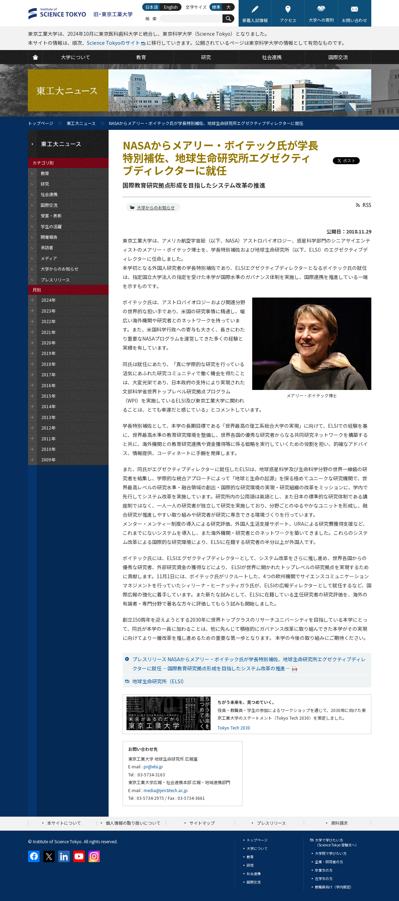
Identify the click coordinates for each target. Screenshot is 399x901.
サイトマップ (202, 823)
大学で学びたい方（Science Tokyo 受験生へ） (337, 842)
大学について (257, 848)
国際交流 (254, 882)
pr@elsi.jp (153, 766)
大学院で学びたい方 (330, 853)
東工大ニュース (81, 123)
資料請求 (339, 823)
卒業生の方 (323, 870)
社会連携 (254, 873)
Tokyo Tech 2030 (234, 728)
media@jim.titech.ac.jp (166, 790)
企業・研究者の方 (329, 861)
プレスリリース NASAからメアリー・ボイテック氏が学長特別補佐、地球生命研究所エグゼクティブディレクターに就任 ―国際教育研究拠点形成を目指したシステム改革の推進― (249, 664)
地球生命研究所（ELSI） (159, 681)
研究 (250, 865)
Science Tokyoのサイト (113, 42)
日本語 (151, 7)
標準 (216, 7)
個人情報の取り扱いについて (133, 823)
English (171, 7)
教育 (250, 856)
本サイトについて (64, 823)
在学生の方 (323, 878)
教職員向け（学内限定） (334, 886)
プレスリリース (271, 823)
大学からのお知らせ (156, 207)
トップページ (40, 123)
